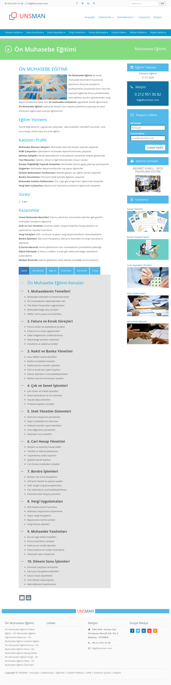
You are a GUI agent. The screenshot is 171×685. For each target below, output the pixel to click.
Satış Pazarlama (35, 32)
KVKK (89, 672)
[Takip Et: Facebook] (77, 3)
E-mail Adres (137, 133)
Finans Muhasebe (98, 32)
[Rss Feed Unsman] (94, 3)
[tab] (24, 271)
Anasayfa (90, 17)
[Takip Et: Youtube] (149, 631)
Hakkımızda (106, 17)
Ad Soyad (136, 123)
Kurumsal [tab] (82, 270)
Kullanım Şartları (102, 672)
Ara (162, 3)
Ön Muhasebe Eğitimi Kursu (19, 645)
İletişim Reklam (138, 32)
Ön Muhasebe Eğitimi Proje (19, 656)
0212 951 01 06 (15, 3)
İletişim (158, 17)
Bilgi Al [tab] (52, 270)
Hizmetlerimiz (126, 17)
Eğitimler (60, 672)
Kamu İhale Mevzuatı (148, 332)
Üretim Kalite (119, 32)
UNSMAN (23, 672)
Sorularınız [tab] (38, 270)
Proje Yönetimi (77, 32)
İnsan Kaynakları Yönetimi (148, 276)
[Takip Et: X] (83, 3)
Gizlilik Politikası (75, 672)
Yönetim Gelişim (14, 32)
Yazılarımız (144, 17)
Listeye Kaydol (155, 147)
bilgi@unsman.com (38, 3)
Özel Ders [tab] (66, 270)
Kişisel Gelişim (158, 32)
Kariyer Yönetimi (148, 220)
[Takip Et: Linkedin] (144, 631)
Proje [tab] (95, 270)
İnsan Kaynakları (56, 32)
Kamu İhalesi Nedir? (148, 304)
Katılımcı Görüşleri (147, 161)
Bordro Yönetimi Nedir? (148, 248)
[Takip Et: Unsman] (88, 3)
